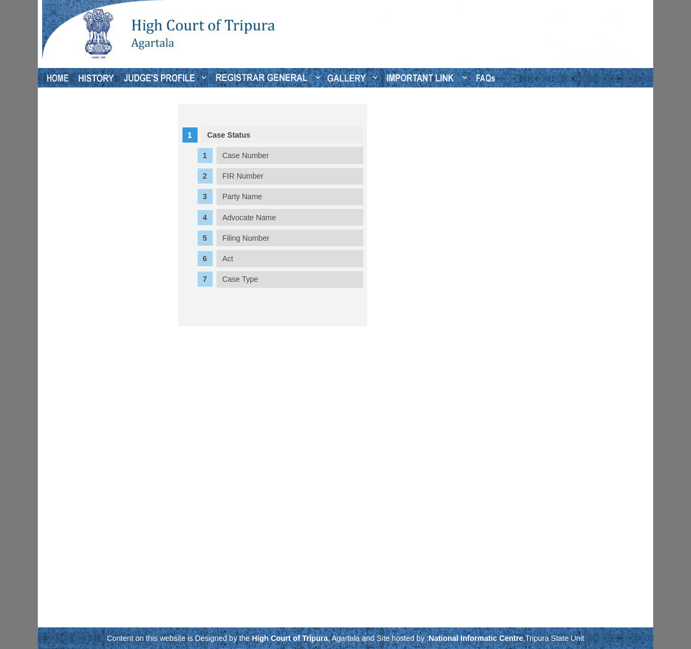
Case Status (228, 135)
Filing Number (245, 238)
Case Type (240, 279)
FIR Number (242, 176)
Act (227, 258)
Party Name (242, 196)
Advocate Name (249, 217)
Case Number (245, 155)
